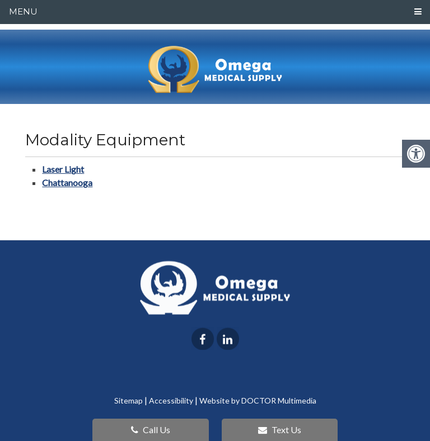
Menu (23, 11)
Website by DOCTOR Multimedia (257, 400)
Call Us (150, 429)
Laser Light (63, 169)
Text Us (279, 429)
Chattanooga (67, 182)
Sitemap (128, 400)
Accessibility (171, 400)
